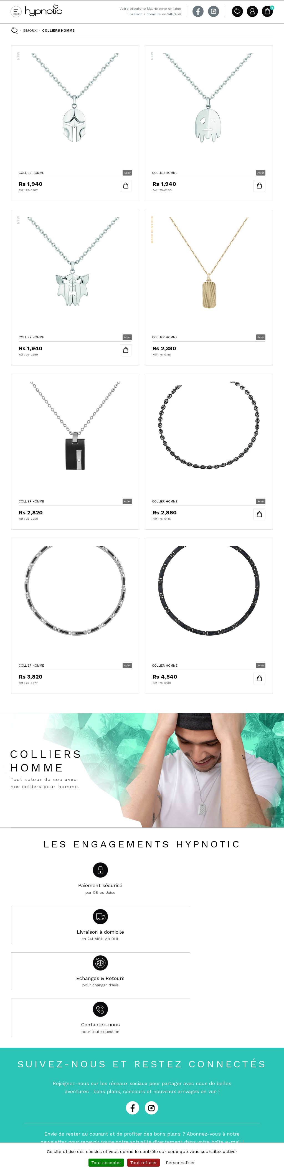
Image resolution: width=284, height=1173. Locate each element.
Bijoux (30, 30)
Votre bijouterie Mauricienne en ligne (150, 9)
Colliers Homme (58, 30)
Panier (267, 11)
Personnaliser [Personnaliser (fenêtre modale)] (180, 1162)
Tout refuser (143, 1162)
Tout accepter (106, 1162)
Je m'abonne (203, 1007)
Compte (251, 11)
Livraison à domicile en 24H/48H (154, 14)
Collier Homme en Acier (75, 121)
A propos (236, 11)
